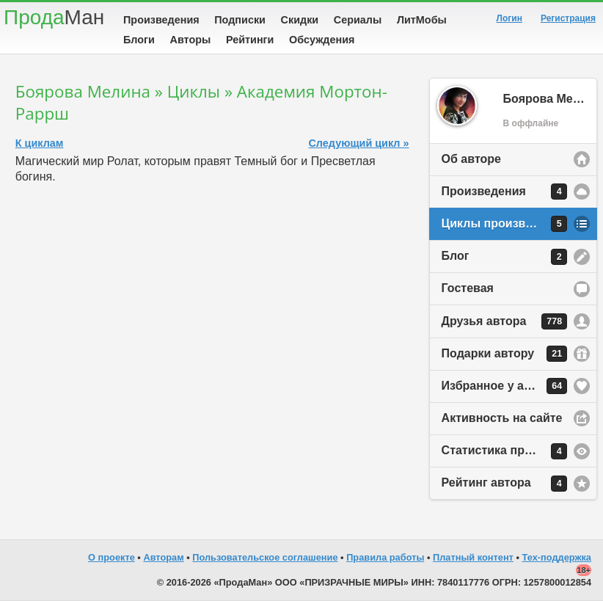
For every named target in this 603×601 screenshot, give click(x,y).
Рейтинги (250, 39)
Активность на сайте (502, 418)
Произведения (161, 20)
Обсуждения (321, 39)
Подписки (240, 20)
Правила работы (385, 557)
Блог (505, 257)
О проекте (111, 557)
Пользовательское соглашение (264, 557)
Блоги (139, 39)
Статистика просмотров (511, 451)
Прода (54, 17)
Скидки (300, 20)
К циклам (39, 143)
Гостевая (468, 288)
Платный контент (473, 557)
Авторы (190, 39)
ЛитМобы (422, 20)
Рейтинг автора (505, 484)
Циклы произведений (505, 224)
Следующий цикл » (358, 143)
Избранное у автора (505, 386)
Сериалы (357, 20)
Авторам (163, 557)
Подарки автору (505, 354)
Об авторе (471, 159)
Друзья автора (505, 321)
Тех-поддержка (557, 557)
